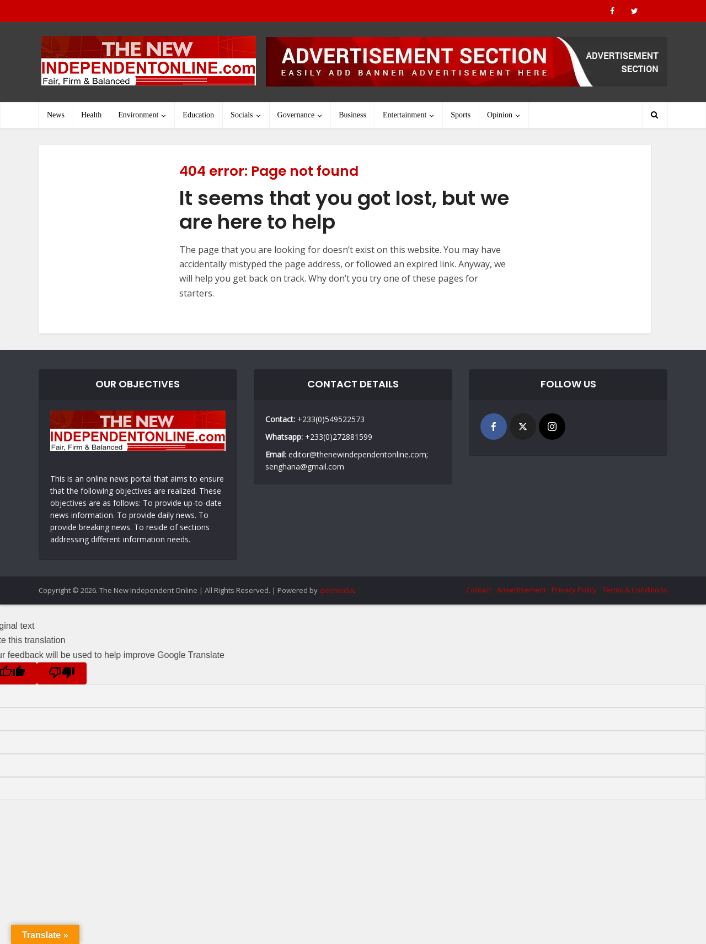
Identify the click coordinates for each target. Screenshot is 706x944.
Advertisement (521, 590)
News (56, 115)
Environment (138, 115)
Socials (242, 115)
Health (91, 115)
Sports (460, 115)
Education (198, 115)
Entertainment (404, 115)
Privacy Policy (574, 590)
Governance (296, 115)
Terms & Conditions (634, 590)
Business (352, 115)
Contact (478, 590)
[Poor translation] (62, 673)
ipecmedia (336, 590)
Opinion (499, 115)
